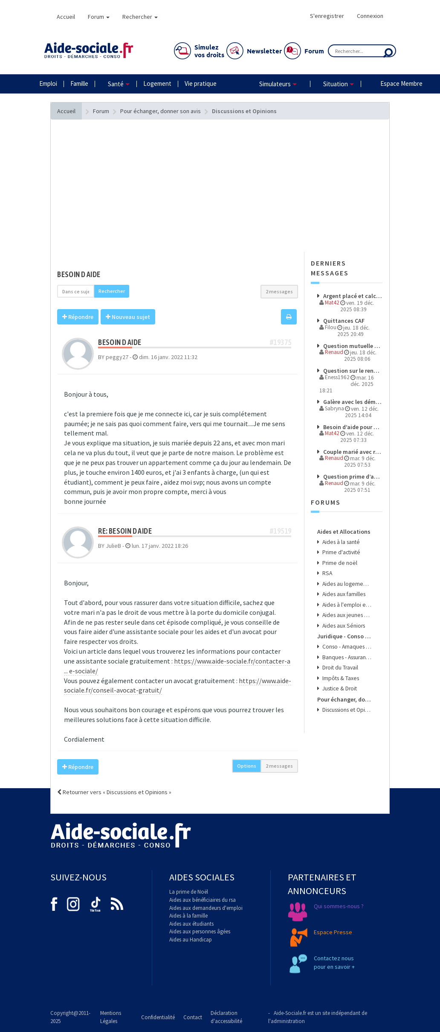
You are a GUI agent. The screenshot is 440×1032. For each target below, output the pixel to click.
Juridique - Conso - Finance (344, 636)
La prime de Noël (188, 891)
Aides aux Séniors (343, 625)
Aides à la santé (340, 542)
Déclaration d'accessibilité (226, 1017)
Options (246, 766)
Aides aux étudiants (191, 923)
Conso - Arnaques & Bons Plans (346, 646)
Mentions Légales (110, 1017)
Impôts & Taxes (340, 678)
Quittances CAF (343, 321)
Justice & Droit (339, 688)
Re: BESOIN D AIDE (125, 530)
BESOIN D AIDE (78, 274)
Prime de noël (339, 563)
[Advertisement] (177, 203)
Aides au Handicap (190, 939)
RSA (326, 573)
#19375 (280, 342)
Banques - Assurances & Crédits (346, 657)
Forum (99, 16)
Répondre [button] (77, 317)
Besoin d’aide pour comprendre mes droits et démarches (352, 427)
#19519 (280, 530)
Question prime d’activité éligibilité (352, 476)
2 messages (279, 291)
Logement (157, 83)
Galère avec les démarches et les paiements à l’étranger (352, 402)
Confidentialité (158, 1017)
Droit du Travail (339, 667)
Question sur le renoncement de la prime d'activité (352, 370)
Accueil (66, 16)
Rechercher (140, 16)
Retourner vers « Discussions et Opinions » (114, 792)
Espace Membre (401, 83)
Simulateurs (275, 84)
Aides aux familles (343, 594)
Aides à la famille (188, 915)
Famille (79, 83)
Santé (116, 84)
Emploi (48, 83)
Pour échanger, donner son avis (344, 699)
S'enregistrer (327, 16)
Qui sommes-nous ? (339, 906)
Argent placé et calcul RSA (352, 296)
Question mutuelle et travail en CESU (352, 346)
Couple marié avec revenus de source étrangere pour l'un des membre (352, 452)
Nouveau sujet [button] (128, 317)
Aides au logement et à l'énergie (346, 584)
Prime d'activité (340, 552)
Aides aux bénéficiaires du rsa (202, 899)
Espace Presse (333, 932)
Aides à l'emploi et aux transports (346, 604)
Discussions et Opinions (346, 709)
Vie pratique (201, 83)
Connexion (370, 16)
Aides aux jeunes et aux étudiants (346, 615)
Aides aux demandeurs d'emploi (206, 908)
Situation (335, 84)
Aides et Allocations (344, 531)
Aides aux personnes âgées (199, 931)
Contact (192, 1017)
